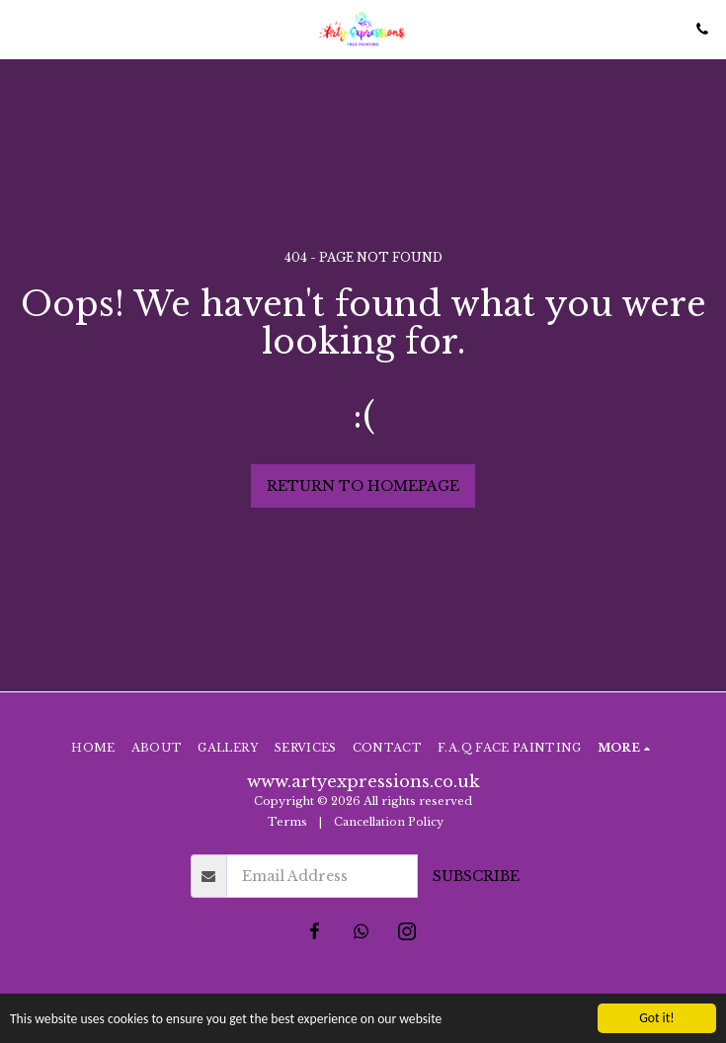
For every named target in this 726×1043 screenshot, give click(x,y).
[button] (22, 28)
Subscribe (476, 876)
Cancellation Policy (390, 822)
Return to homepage (363, 486)
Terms (287, 822)
